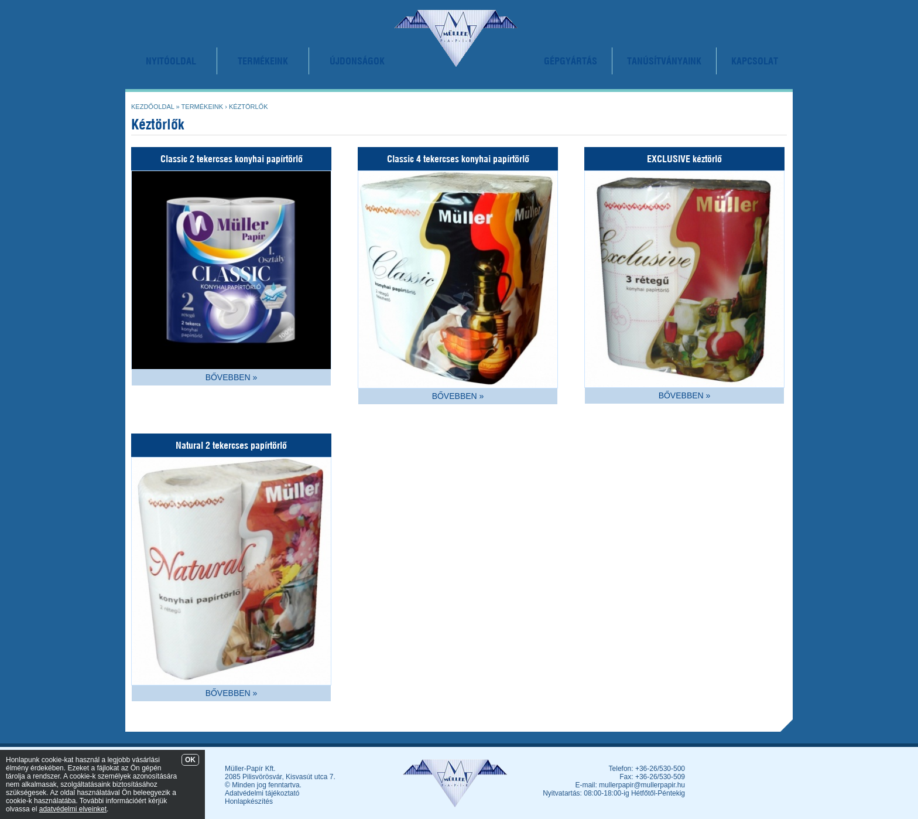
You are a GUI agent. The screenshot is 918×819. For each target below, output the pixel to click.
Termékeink (202, 106)
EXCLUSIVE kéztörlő (684, 159)
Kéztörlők (248, 106)
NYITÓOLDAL (171, 61)
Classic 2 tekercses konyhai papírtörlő (231, 159)
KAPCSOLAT (754, 61)
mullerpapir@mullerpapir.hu (642, 785)
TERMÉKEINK (263, 61)
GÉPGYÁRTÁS (570, 61)
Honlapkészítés (249, 801)
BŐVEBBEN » (231, 377)
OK (190, 760)
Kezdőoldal (152, 106)
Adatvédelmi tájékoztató (262, 793)
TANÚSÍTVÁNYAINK (664, 61)
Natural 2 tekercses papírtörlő (231, 445)
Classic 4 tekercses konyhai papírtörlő (458, 159)
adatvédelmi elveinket (73, 809)
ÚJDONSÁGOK (357, 61)
